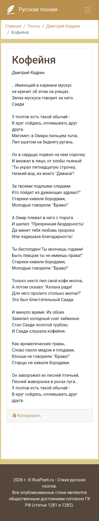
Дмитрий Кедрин (63, 26)
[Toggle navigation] (87, 10)
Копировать (26, 415)
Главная (13, 26)
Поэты (33, 26)
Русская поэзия (31, 10)
